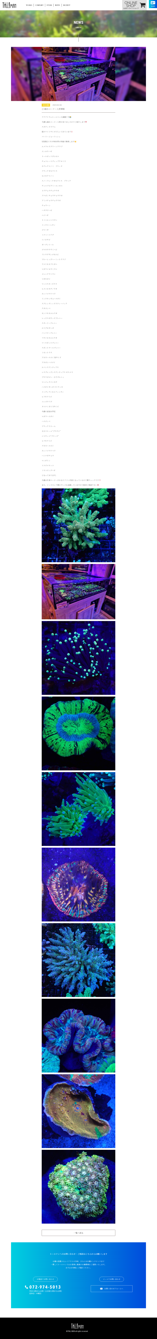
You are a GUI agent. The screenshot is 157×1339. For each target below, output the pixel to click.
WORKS (29, 5)
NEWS (61, 5)
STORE (52, 5)
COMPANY (41, 5)
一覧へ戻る (79, 1232)
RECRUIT (71, 5)
